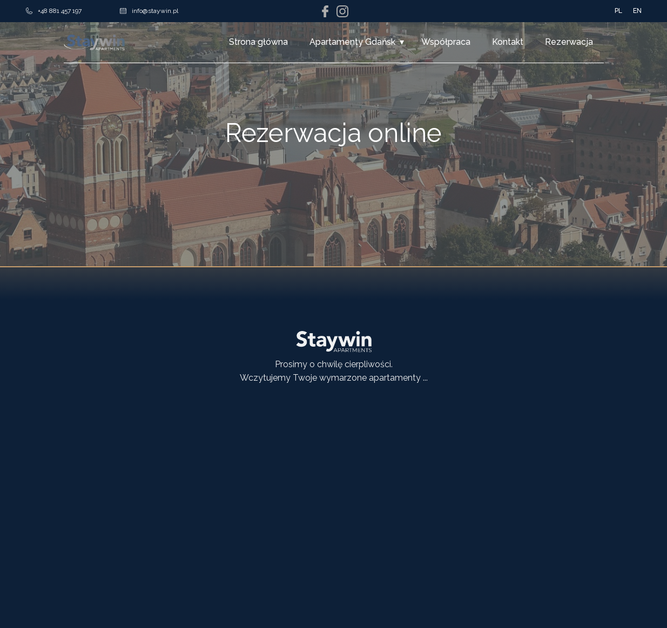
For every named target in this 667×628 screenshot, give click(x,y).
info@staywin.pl (149, 11)
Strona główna (258, 42)
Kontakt (507, 42)
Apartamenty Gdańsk (352, 42)
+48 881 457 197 (54, 11)
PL (618, 11)
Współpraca (445, 42)
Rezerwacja (569, 42)
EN (637, 11)
